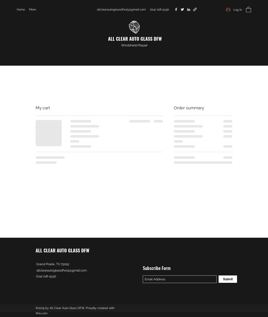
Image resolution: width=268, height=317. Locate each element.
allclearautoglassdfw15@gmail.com (121, 9)
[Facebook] (176, 9)
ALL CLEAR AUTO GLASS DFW (135, 38)
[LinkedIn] (189, 9)
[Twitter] (182, 9)
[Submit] (228, 279)
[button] (248, 9)
